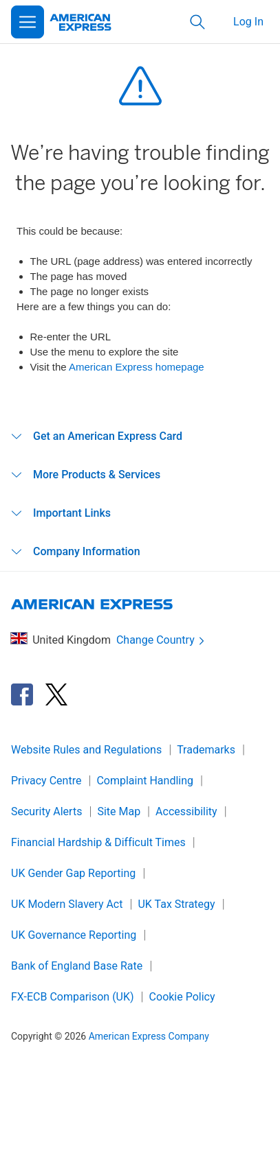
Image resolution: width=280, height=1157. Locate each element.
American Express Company (149, 1036)
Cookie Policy (182, 996)
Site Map (118, 811)
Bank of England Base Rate (76, 965)
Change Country (161, 640)
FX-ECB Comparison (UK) (72, 996)
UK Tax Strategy (176, 904)
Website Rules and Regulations (86, 749)
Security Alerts (46, 811)
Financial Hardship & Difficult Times (98, 842)
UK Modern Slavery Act (66, 904)
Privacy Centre (46, 780)
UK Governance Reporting (73, 935)
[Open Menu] (27, 21)
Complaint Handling (144, 780)
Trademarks (206, 749)
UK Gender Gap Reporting (73, 873)
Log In (248, 21)
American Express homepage (136, 367)
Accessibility (186, 811)
